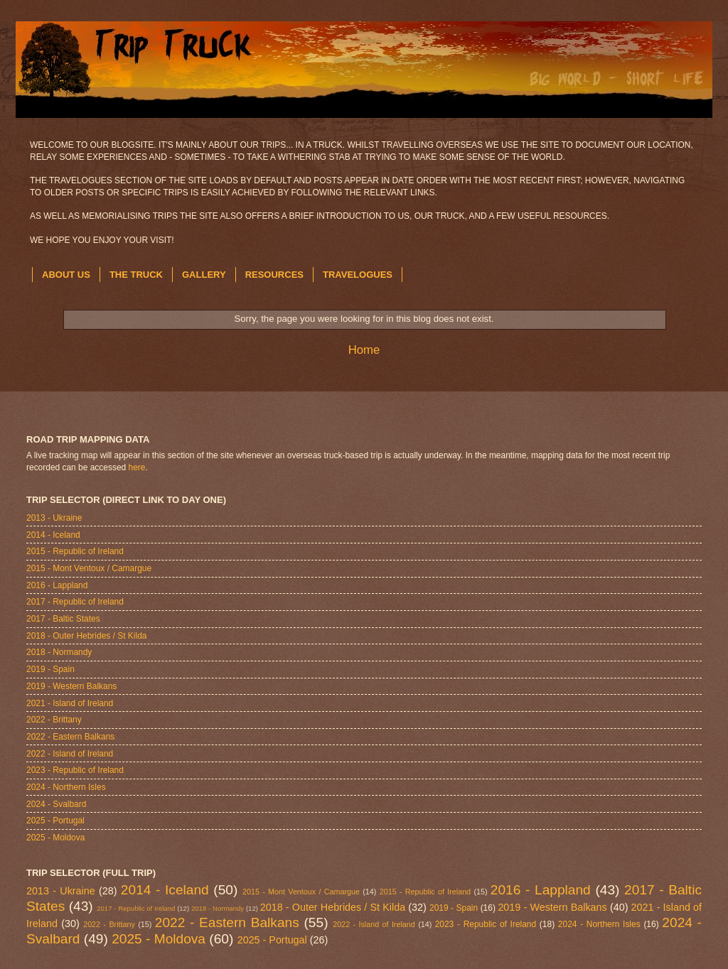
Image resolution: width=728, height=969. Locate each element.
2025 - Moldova (55, 838)
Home (364, 350)
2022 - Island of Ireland (69, 754)
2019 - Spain (50, 669)
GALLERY (204, 274)
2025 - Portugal (55, 820)
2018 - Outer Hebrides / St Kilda (86, 636)
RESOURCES (274, 274)
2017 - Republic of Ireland (75, 602)
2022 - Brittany (54, 720)
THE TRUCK (136, 274)
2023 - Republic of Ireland (75, 770)
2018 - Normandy (59, 652)
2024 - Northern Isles (66, 787)
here (137, 467)
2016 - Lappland (56, 585)
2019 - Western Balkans (71, 686)
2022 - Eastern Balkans (70, 737)
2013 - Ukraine (54, 518)
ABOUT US (66, 274)
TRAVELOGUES (357, 274)
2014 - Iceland (53, 535)
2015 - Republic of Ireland (75, 551)
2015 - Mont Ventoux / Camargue (88, 568)
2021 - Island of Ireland (69, 703)
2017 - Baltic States (63, 619)
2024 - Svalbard (56, 804)
